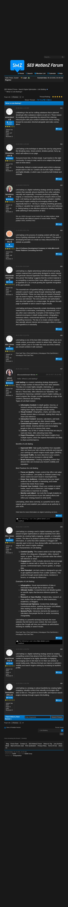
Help (60, 73)
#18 (61, 527)
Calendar (51, 73)
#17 (61, 369)
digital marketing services (48, 512)
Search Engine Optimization (27, 89)
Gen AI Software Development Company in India (33, 248)
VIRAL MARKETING (28, 220)
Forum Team (14, 744)
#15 (61, 266)
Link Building (42, 89)
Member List (40, 73)
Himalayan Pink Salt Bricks (48, 353)
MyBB (14, 753)
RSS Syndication (30, 746)
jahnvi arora (41, 519)
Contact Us (23, 744)
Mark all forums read (17, 746)
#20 (61, 683)
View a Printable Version (13, 727)
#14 (61, 230)
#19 (61, 649)
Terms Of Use (52, 746)
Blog (7, 744)
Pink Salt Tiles (21, 353)
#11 (61, 108)
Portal (20, 73)
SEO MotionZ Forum (10, 89)
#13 (61, 185)
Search (29, 73)
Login (24, 78)
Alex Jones (9, 344)
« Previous (15, 97)
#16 (61, 335)
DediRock (21, 521)
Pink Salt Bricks (32, 353)
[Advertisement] (26, 26)
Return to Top (48, 744)
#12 (61, 144)
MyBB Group (28, 753)
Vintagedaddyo (17, 755)
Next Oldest (10, 717)
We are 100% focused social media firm (29, 216)
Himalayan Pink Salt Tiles (24, 355)
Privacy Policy (42, 746)
